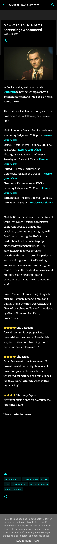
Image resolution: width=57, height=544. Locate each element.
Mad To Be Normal (39, 484)
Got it (38, 540)
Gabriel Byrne (20, 484)
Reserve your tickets (29, 149)
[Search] (53, 4)
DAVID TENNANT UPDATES (24, 4)
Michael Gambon (13, 489)
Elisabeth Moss (30, 479)
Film (7, 484)
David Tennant (12, 479)
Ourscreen (10, 91)
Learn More (23, 540)
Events (44, 479)
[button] (5, 40)
